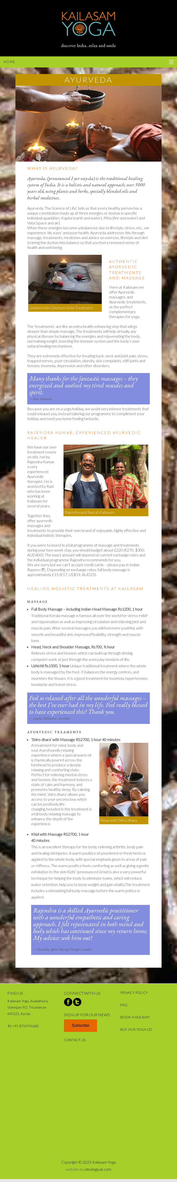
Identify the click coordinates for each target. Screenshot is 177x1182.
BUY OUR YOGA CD (136, 1029)
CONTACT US (75, 1040)
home (10, 62)
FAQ (123, 1005)
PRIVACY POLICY (134, 992)
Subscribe (80, 1025)
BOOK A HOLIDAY (135, 1017)
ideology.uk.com (98, 1169)
